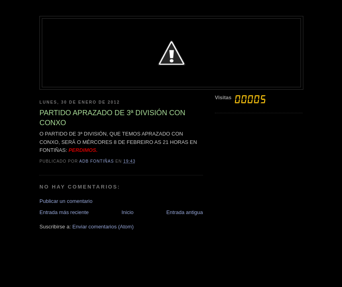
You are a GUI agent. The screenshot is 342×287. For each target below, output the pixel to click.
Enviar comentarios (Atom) (103, 227)
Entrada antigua (184, 212)
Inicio (128, 212)
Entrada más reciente (64, 212)
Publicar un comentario (65, 201)
